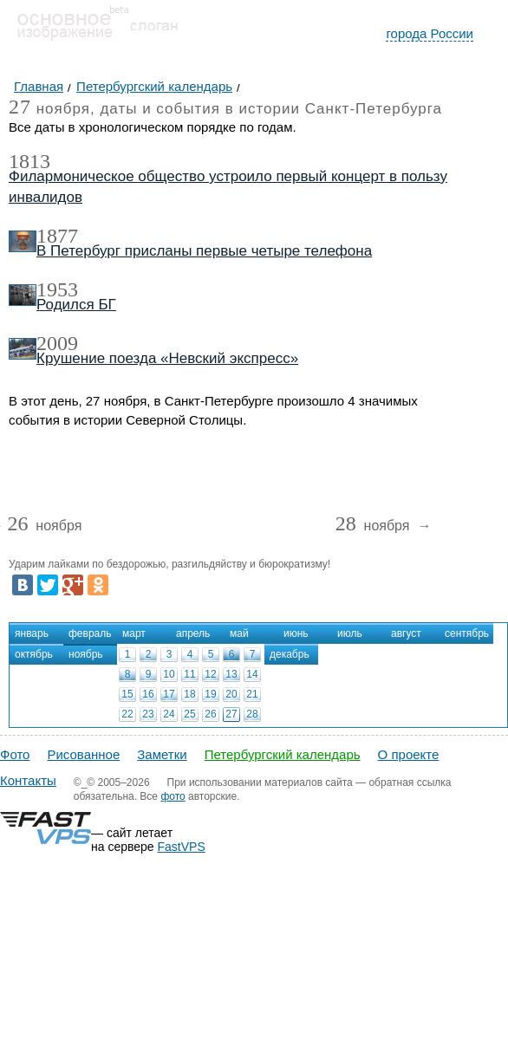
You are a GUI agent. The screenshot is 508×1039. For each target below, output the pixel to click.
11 (189, 674)
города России (429, 33)
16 (147, 694)
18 (189, 694)
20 (231, 694)
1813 (29, 161)
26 (210, 714)
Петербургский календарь (283, 754)
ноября (44, 526)
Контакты (28, 780)
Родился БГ (76, 304)
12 (210, 674)
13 (231, 674)
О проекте (409, 754)
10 (168, 674)
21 (251, 694)
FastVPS (181, 847)
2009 (57, 343)
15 (127, 694)
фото (172, 796)
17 (168, 694)
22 (127, 714)
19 (210, 694)
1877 (57, 235)
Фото (14, 754)
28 (251, 714)
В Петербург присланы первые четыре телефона (204, 251)
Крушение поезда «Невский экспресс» (167, 358)
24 (168, 714)
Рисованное (83, 754)
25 (189, 714)
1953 (57, 289)
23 (147, 714)
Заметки (161, 754)
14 (251, 674)
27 (231, 714)
